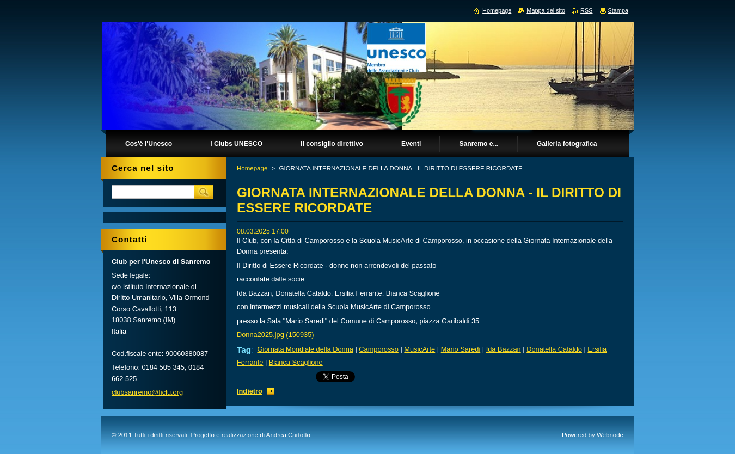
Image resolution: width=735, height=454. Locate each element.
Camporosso (379, 349)
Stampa (618, 10)
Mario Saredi (461, 349)
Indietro (249, 391)
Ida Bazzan (503, 349)
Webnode (610, 435)
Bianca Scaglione (296, 362)
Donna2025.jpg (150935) (275, 334)
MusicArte (419, 349)
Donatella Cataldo (554, 349)
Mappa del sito (545, 10)
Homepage (252, 168)
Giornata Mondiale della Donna (305, 349)
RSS (586, 10)
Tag (244, 349)
